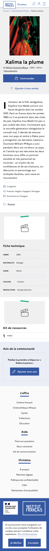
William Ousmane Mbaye (17, 67)
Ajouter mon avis (24, 371)
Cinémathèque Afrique (20, 11)
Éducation (24, 423)
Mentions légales (24, 474)
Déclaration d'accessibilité (24, 490)
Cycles (24, 412)
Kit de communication (24, 451)
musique (11, 204)
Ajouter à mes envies (25, 88)
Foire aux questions (24, 441)
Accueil (6, 11)
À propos (24, 469)
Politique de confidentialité (24, 479)
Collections (24, 418)
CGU (24, 485)
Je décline (15, 542)
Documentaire (10, 70)
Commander (24, 78)
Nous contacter (24, 446)
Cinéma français (24, 402)
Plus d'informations (27, 534)
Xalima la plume (37, 11)
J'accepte (33, 542)
